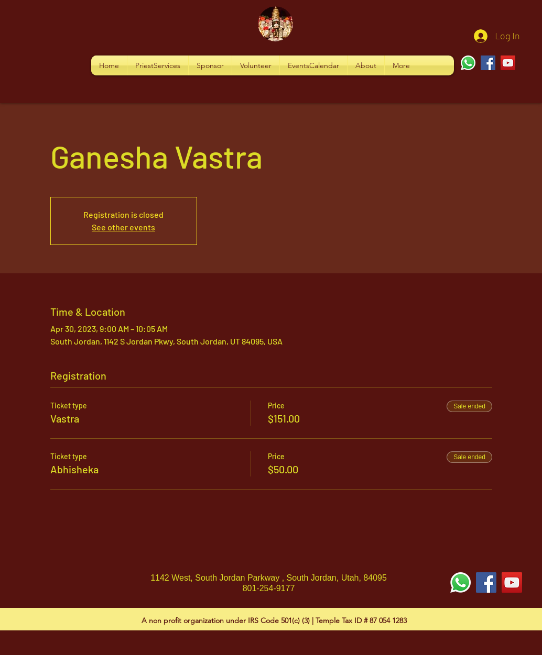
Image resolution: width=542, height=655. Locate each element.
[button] (157, 65)
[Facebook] (488, 62)
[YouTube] (508, 62)
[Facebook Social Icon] (486, 582)
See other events (123, 227)
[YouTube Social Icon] (512, 582)
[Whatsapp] (468, 62)
